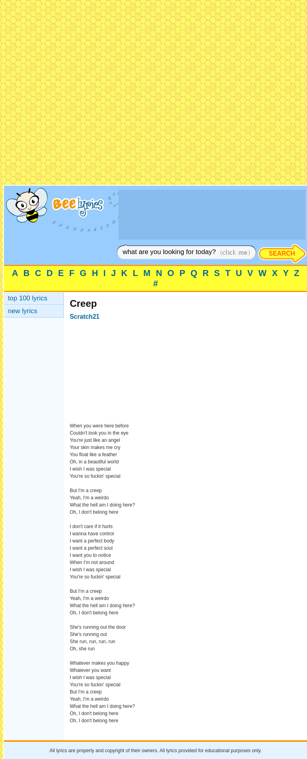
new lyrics (23, 311)
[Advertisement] (153, 94)
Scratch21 (85, 316)
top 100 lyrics (28, 298)
